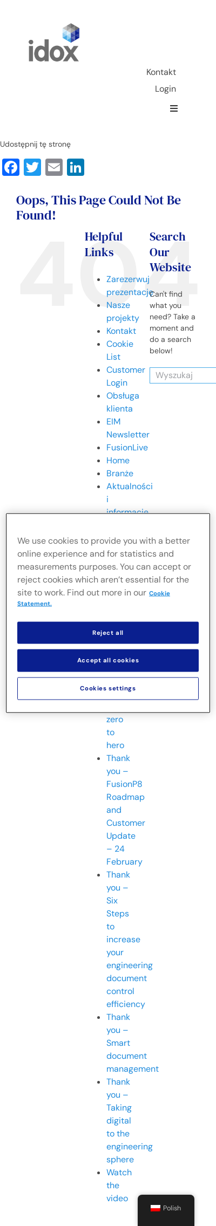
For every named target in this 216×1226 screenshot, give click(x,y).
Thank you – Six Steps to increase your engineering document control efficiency (129, 939)
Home (118, 460)
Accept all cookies (108, 660)
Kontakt (121, 331)
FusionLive (127, 447)
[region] (108, 613)
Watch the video (119, 1185)
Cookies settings (108, 688)
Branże (119, 473)
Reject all (108, 632)
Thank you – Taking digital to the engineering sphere (129, 1120)
